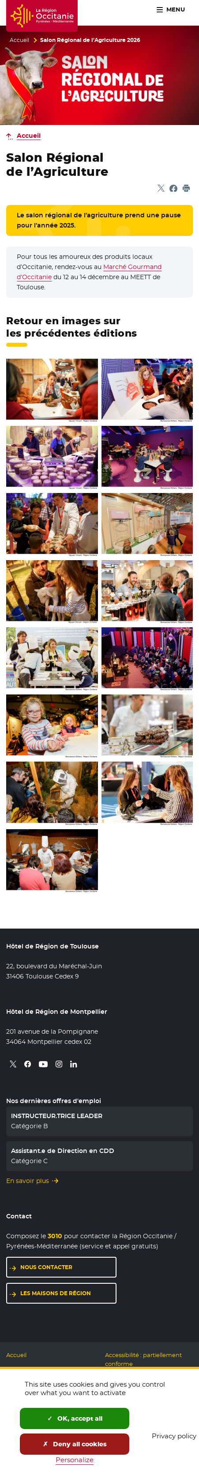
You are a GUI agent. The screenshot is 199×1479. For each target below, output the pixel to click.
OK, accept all (74, 1418)
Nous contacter (68, 1266)
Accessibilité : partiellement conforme (143, 1359)
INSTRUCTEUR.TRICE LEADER (56, 1116)
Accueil (19, 40)
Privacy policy (174, 1436)
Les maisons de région (68, 1293)
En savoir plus (27, 1181)
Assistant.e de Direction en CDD (62, 1151)
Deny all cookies (75, 1444)
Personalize (75, 1460)
